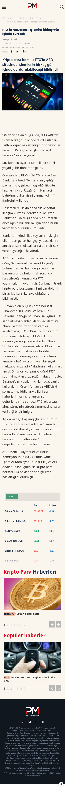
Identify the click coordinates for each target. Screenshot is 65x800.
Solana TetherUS (14, 541)
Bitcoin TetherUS (14, 511)
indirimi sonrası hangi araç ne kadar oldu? (29, 679)
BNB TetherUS (12, 531)
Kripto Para (35, 18)
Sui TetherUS (12, 560)
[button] (52, 625)
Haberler (22, 18)
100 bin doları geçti (21, 614)
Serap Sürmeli (10, 39)
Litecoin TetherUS (14, 551)
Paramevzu (8, 18)
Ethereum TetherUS (15, 521)
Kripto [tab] (12, 497)
